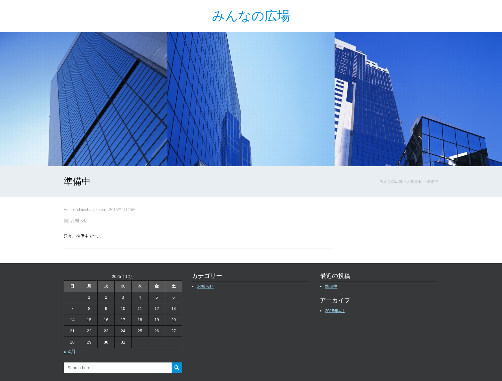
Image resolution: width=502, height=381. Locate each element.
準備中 (331, 286)
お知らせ (79, 220)
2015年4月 (335, 310)
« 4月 (70, 351)
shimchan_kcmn (91, 209)
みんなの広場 (251, 15)
